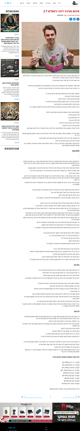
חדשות (41, 3)
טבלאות (35, 3)
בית (59, 3)
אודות (54, 3)
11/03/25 (16, 82)
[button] (77, 19)
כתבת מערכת (70, 15)
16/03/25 (16, 34)
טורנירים (48, 3)
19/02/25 (16, 125)
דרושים (28, 3)
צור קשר (22, 3)
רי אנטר (65, 15)
